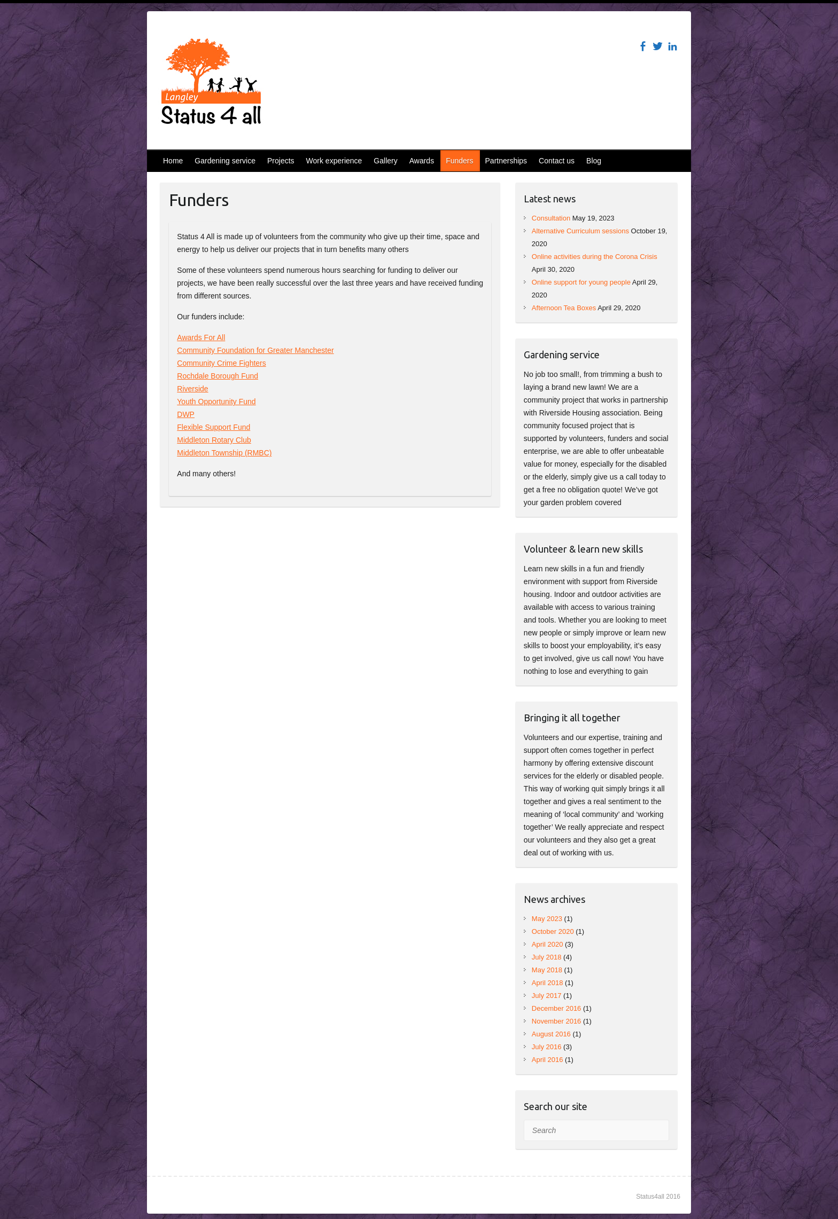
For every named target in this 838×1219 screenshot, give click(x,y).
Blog (593, 160)
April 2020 (547, 944)
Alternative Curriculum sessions (580, 231)
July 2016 (547, 1047)
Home (173, 160)
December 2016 (556, 1008)
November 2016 (556, 1021)
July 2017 (547, 996)
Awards (421, 160)
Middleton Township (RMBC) (224, 453)
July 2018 (547, 957)
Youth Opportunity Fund (216, 401)
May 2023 (547, 919)
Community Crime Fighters (221, 363)
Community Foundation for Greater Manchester (255, 350)
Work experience (334, 160)
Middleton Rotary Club (214, 440)
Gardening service (225, 160)
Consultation (551, 218)
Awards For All (201, 337)
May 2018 (547, 970)
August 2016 (551, 1034)
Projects (280, 160)
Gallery (385, 160)
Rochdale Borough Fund (217, 376)
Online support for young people (581, 282)
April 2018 (547, 983)
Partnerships (506, 160)
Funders (459, 160)
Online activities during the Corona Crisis (594, 257)
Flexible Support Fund (213, 427)
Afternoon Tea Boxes (564, 308)
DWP (186, 414)
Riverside (192, 388)
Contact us (557, 160)
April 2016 (547, 1060)
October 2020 (553, 931)
